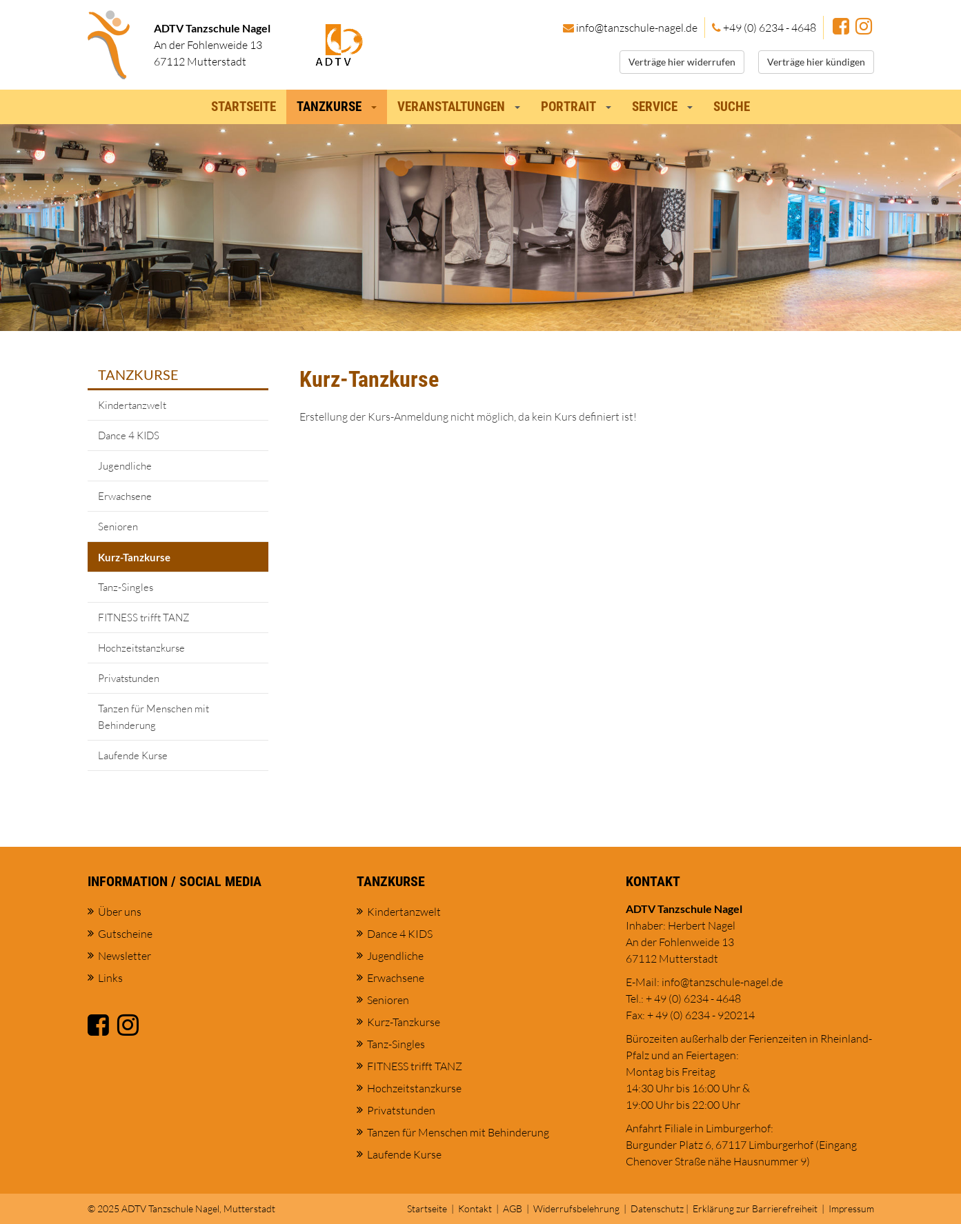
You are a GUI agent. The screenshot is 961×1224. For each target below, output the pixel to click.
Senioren (118, 526)
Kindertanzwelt (132, 405)
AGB (512, 1208)
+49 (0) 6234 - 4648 (769, 27)
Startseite (243, 106)
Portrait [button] (568, 106)
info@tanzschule (636, 27)
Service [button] (654, 106)
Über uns (119, 912)
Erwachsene (125, 496)
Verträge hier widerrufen (681, 62)
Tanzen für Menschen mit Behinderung (153, 717)
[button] (377, 103)
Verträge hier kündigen (816, 62)
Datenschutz (657, 1208)
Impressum (851, 1208)
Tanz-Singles (125, 587)
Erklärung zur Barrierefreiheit (755, 1208)
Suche (731, 106)
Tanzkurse (138, 374)
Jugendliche (125, 465)
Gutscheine (125, 934)
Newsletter (124, 956)
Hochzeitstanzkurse (141, 647)
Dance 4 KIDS (128, 435)
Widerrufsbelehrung (576, 1208)
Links (110, 978)
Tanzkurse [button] (329, 106)
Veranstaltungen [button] (451, 106)
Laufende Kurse (133, 755)
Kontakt (475, 1208)
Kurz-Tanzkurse (134, 557)
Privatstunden (128, 678)
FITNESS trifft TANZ (144, 617)
